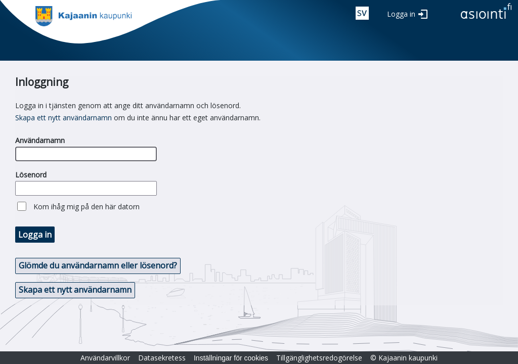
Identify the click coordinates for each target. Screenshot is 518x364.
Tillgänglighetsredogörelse (319, 357)
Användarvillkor (105, 357)
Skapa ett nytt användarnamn (63, 117)
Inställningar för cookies (231, 358)
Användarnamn (40, 140)
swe (362, 13)
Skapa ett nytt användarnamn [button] (75, 289)
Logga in (401, 14)
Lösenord (31, 174)
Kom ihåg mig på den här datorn (86, 206)
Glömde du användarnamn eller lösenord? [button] (98, 265)
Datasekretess (162, 357)
